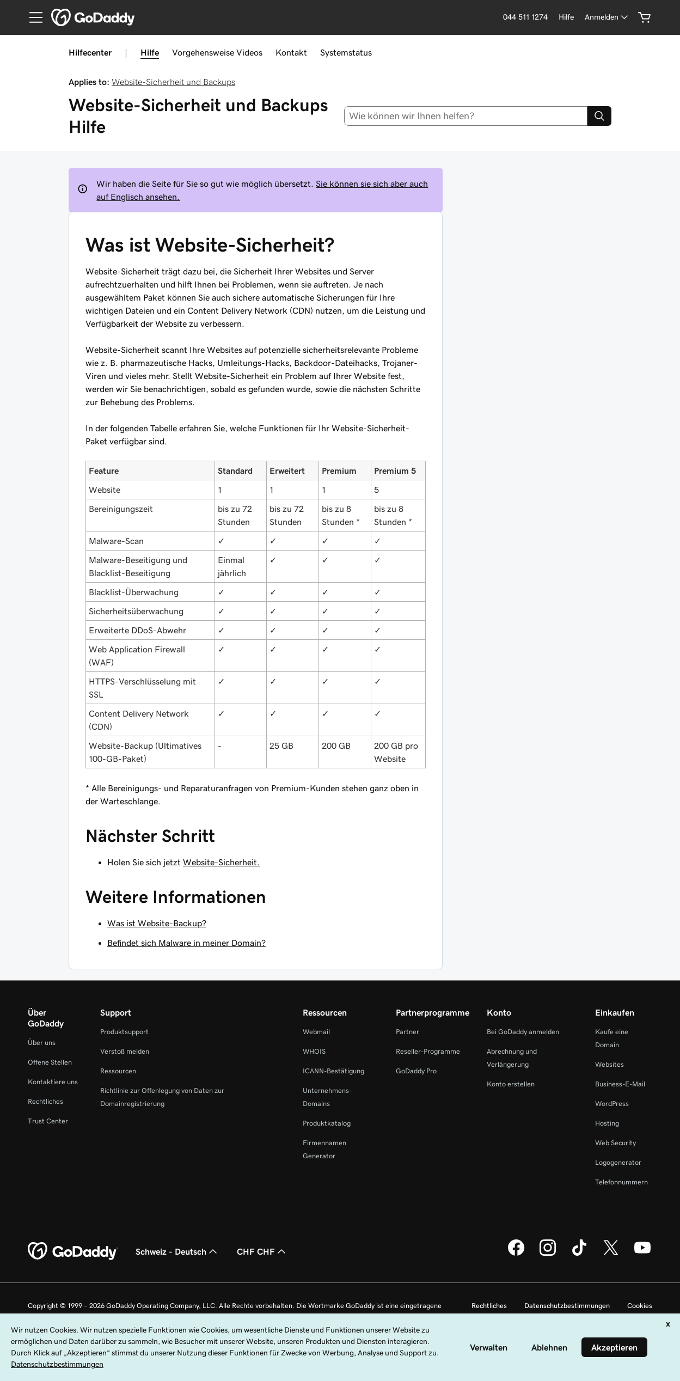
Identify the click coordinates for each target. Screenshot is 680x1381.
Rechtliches (45, 1101)
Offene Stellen (50, 1062)
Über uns (42, 1042)
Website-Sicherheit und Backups (173, 81)
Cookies (639, 1305)
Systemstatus (346, 52)
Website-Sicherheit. (221, 862)
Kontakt (291, 52)
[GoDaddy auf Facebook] (516, 1254)
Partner (407, 1031)
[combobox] (466, 116)
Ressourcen (118, 1070)
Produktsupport (124, 1031)
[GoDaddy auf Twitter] (611, 1254)
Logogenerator (618, 1162)
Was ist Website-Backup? (156, 923)
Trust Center (48, 1121)
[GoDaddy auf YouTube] (642, 1254)
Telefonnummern (621, 1182)
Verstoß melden (124, 1051)
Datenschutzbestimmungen (567, 1305)
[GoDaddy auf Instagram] (548, 1254)
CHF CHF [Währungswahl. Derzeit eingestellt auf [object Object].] (262, 1251)
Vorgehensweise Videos (217, 52)
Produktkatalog (327, 1123)
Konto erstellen (511, 1083)
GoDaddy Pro (416, 1070)
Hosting (607, 1123)
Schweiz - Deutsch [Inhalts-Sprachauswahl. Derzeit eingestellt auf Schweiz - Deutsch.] (177, 1251)
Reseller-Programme (428, 1051)
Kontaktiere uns (53, 1081)
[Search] (599, 116)
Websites (609, 1064)
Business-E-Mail (620, 1083)
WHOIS (314, 1051)
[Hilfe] (566, 17)
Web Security (615, 1142)
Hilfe (149, 52)
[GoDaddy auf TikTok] (579, 1254)
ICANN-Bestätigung (333, 1070)
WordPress (612, 1103)
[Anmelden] (607, 17)
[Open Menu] (31, 17)
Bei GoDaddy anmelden (523, 1031)
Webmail (316, 1031)
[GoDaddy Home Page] (73, 1251)
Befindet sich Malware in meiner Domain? (186, 942)
